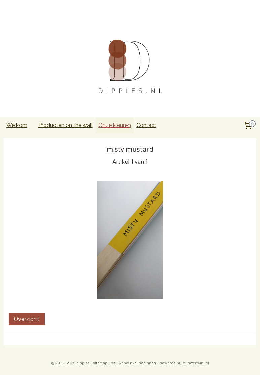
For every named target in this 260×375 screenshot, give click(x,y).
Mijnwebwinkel (195, 363)
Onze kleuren (114, 125)
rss (113, 363)
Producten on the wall (65, 125)
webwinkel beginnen (137, 363)
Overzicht (26, 318)
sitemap (100, 363)
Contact (146, 125)
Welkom (16, 125)
